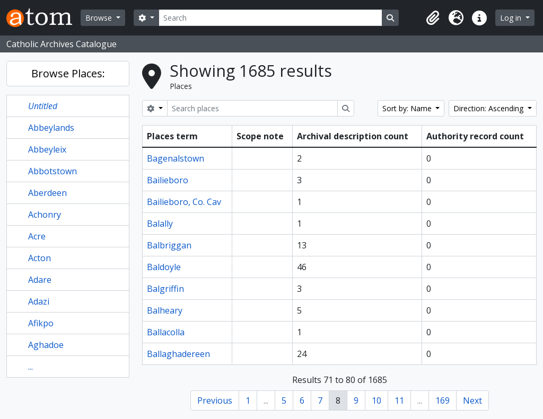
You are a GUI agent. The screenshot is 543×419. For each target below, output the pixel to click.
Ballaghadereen (178, 354)
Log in (511, 18)
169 (442, 400)
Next (472, 400)
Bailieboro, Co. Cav (184, 202)
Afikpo (41, 323)
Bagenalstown (175, 158)
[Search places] (252, 108)
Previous (214, 400)
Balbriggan (169, 245)
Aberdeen (47, 193)
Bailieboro (167, 180)
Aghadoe (46, 345)
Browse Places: (68, 73)
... (30, 366)
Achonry (44, 214)
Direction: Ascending (489, 108)
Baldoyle (164, 267)
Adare (39, 280)
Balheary (164, 310)
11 (399, 400)
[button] (432, 18)
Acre (37, 236)
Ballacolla (166, 332)
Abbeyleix (47, 149)
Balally (160, 223)
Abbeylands (51, 127)
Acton (39, 258)
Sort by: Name (408, 108)
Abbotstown (52, 171)
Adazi (38, 301)
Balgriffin (165, 289)
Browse (99, 18)
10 (376, 400)
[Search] (270, 18)
